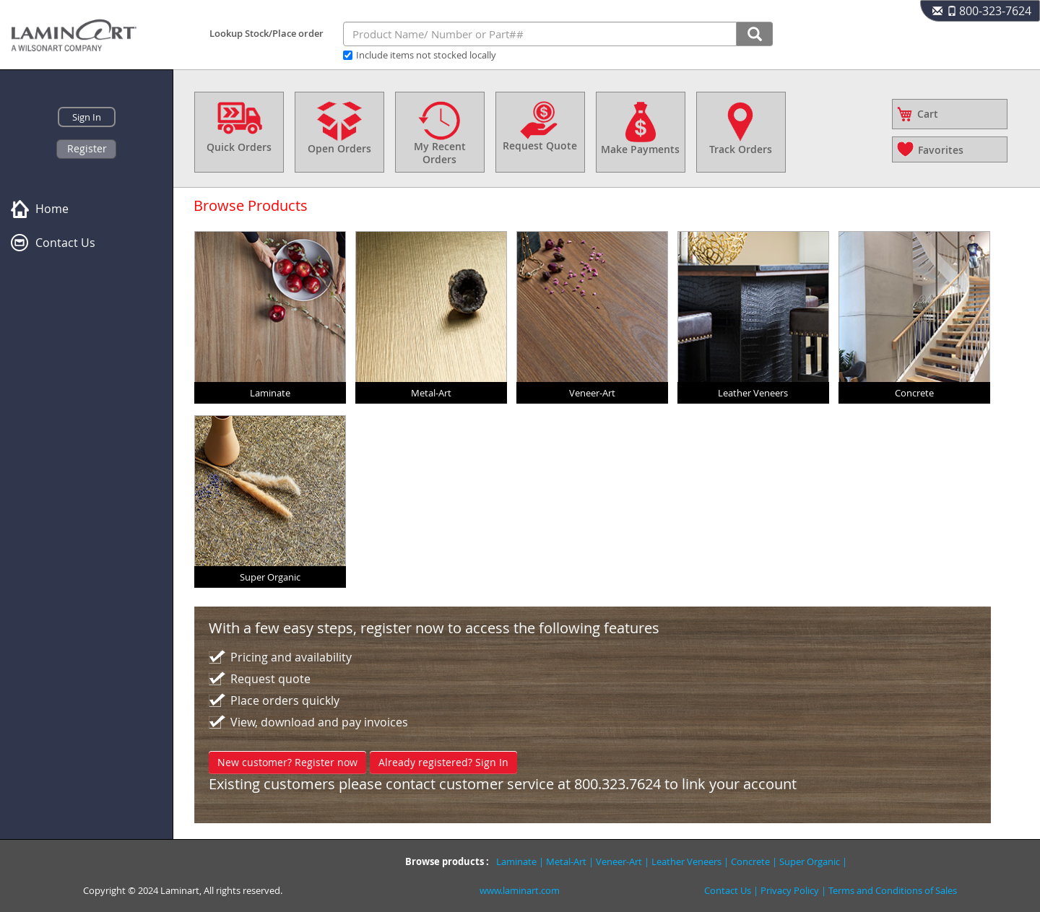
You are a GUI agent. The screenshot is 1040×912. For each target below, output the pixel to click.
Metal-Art (566, 861)
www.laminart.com (520, 890)
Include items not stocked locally (426, 54)
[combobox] (540, 34)
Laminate (516, 861)
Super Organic (809, 861)
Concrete (750, 861)
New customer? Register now (287, 762)
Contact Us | (732, 890)
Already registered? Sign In (443, 762)
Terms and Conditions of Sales (892, 890)
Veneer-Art (619, 861)
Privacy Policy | (794, 890)
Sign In (86, 116)
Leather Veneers (686, 861)
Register (87, 148)
